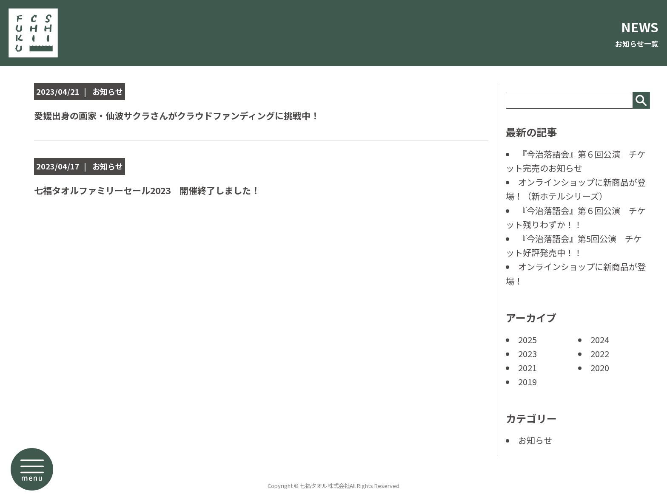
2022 (599, 353)
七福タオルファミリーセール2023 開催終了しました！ (163, 189)
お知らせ (535, 440)
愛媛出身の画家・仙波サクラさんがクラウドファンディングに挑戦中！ (197, 114)
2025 (527, 339)
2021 (527, 367)
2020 (599, 367)
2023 (527, 353)
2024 (599, 339)
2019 (527, 381)
